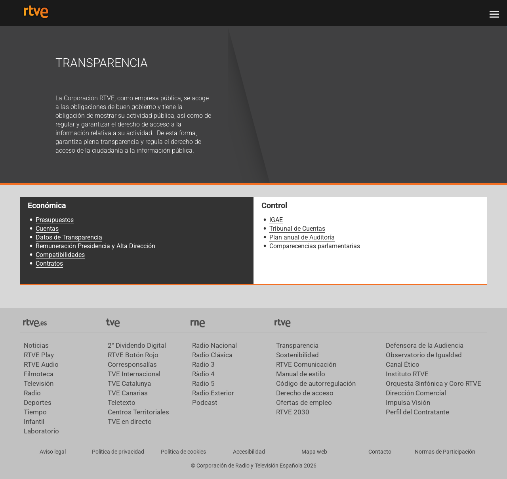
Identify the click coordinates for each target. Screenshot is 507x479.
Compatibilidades (60, 255)
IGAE (276, 220)
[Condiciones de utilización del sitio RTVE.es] (52, 452)
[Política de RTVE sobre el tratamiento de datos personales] (118, 452)
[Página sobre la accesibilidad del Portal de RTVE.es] (249, 452)
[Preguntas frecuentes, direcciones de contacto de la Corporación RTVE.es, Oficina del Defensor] (379, 452)
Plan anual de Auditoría (302, 237)
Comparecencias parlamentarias (314, 246)
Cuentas (47, 228)
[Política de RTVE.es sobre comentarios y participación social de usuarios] (445, 452)
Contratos (49, 263)
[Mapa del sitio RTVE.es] (314, 452)
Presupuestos (55, 220)
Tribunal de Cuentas (297, 228)
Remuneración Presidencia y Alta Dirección (95, 246)
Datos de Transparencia (69, 237)
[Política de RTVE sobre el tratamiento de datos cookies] (183, 452)
